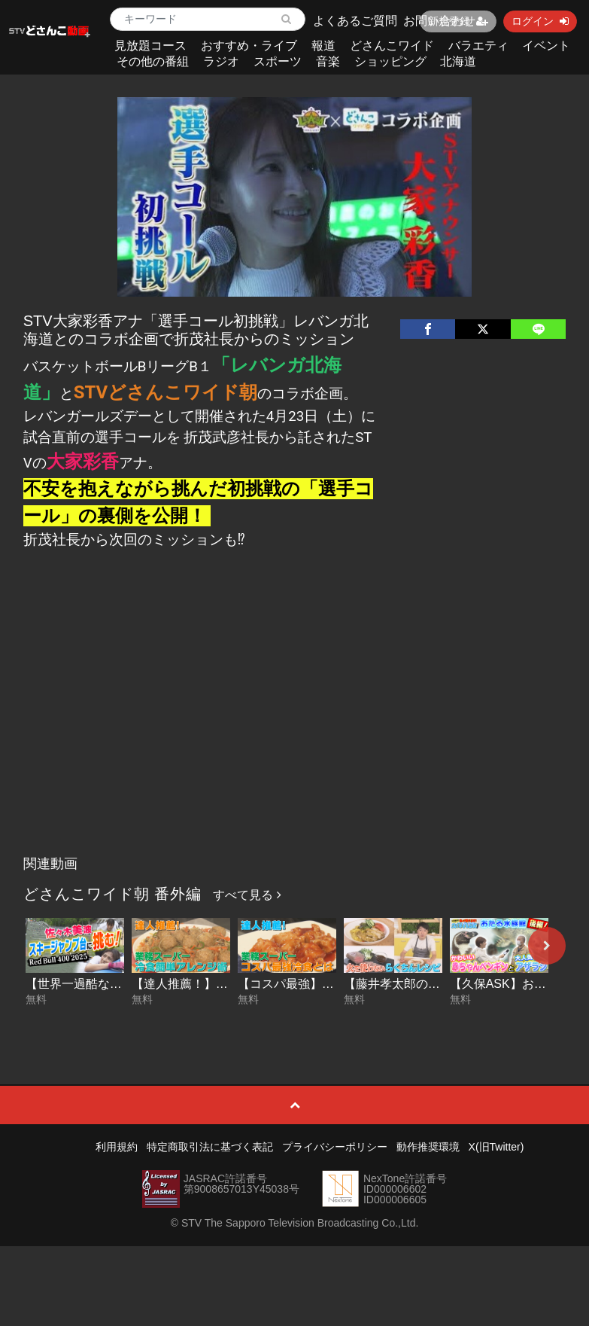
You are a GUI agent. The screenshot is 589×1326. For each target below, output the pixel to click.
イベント (546, 45)
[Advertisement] (294, 735)
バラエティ (478, 45)
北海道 (458, 61)
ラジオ (221, 61)
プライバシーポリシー (334, 1147)
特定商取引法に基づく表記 (210, 1147)
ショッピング (390, 61)
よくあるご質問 (355, 20)
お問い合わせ (439, 20)
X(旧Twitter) (496, 1147)
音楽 (328, 61)
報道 (323, 45)
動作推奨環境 (428, 1147)
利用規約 (117, 1147)
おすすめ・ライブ (249, 45)
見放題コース (150, 45)
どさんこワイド (392, 45)
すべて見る (247, 895)
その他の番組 (153, 61)
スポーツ (278, 61)
